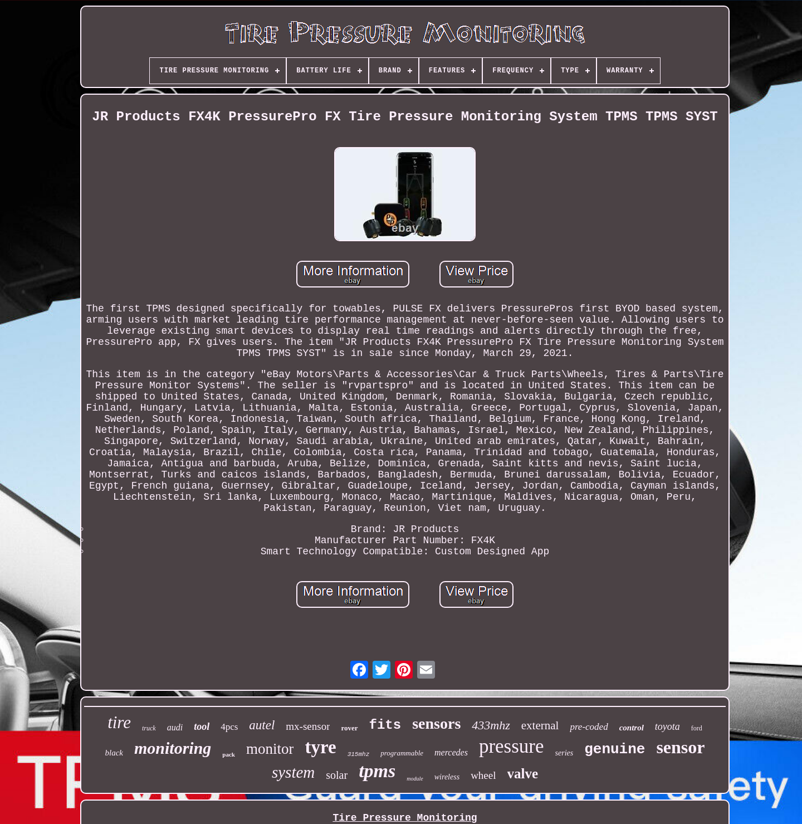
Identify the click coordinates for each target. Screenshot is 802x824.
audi (175, 727)
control (631, 727)
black (114, 752)
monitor (270, 748)
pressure (511, 746)
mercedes (451, 752)
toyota (667, 726)
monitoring (172, 748)
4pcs (229, 726)
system (293, 772)
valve (523, 773)
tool (201, 726)
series (564, 753)
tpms (377, 770)
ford (696, 728)
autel (262, 725)
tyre (320, 747)
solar (337, 775)
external (540, 725)
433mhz (491, 725)
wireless (446, 777)
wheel (483, 775)
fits (385, 725)
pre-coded (589, 726)
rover (349, 728)
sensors (436, 723)
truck (149, 728)
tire (119, 722)
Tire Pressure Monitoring (404, 817)
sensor (680, 747)
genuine (614, 749)
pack (228, 754)
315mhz (359, 754)
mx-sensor (308, 726)
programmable (401, 753)
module (415, 779)
